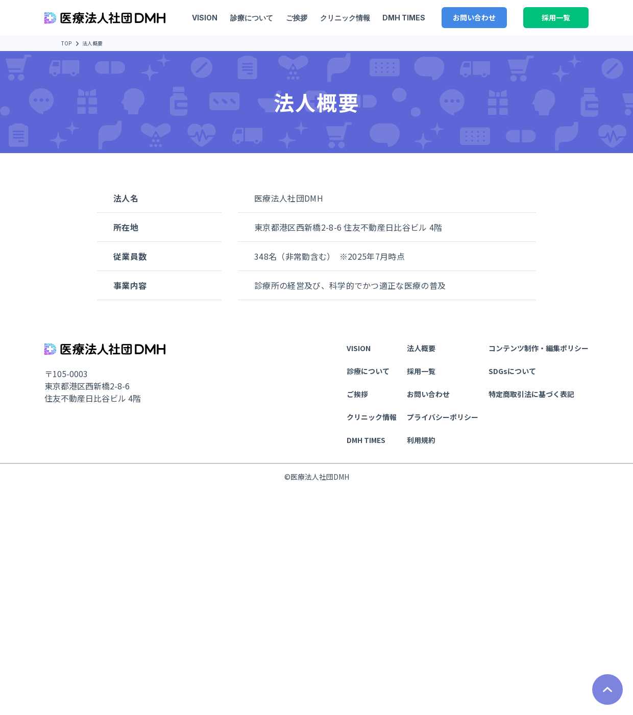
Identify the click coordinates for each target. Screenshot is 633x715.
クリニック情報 (343, 17)
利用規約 (421, 440)
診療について (250, 17)
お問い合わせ (474, 17)
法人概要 (421, 348)
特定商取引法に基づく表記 (531, 394)
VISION (203, 17)
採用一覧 (556, 17)
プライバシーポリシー (442, 417)
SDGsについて (512, 371)
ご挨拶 (295, 17)
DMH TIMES (402, 17)
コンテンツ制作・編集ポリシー (539, 348)
